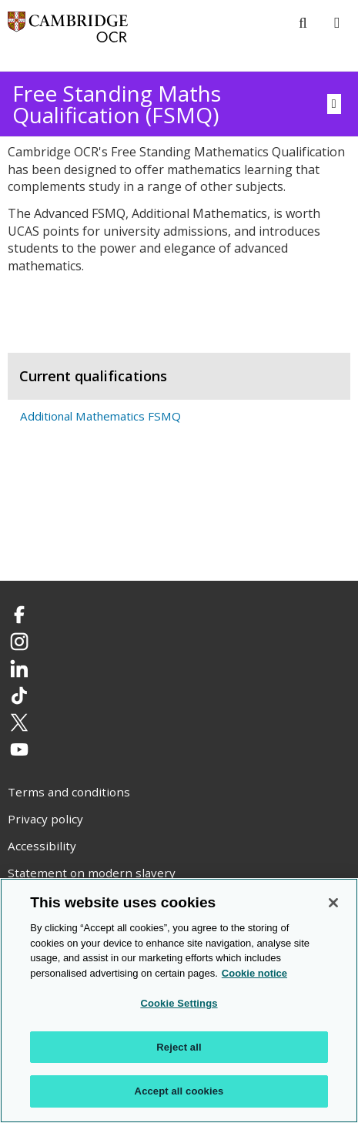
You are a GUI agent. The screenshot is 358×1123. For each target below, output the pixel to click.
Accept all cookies (179, 1091)
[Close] (333, 903)
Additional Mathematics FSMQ (100, 416)
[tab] (179, 328)
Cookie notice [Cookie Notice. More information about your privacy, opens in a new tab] (254, 973)
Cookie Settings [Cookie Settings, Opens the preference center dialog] (178, 1003)
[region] (179, 1000)
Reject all (178, 1047)
